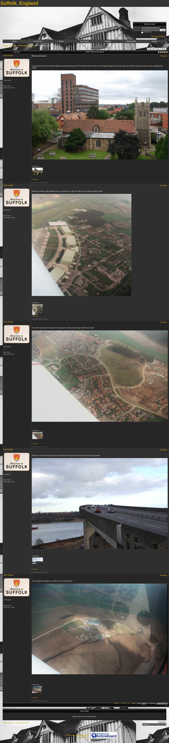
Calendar (108, 41)
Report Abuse (83, 737)
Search (61, 41)
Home (14, 41)
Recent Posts (131, 41)
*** (166, 706)
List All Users (37, 41)
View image (34, 179)
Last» (134, 703)
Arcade (154, 41)
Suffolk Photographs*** (26, 46)
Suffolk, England (9, 46)
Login (162, 30)
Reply (163, 49)
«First (116, 703)
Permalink (163, 56)
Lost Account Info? (158, 36)
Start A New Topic (153, 49)
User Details (84, 41)
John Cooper (8, 56)
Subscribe (162, 722)
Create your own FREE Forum (77, 735)
